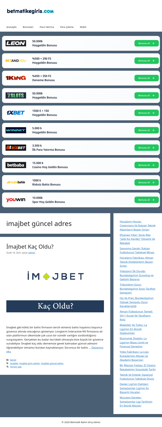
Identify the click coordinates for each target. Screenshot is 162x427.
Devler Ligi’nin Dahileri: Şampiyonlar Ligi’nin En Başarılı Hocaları (134, 388)
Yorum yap (16, 366)
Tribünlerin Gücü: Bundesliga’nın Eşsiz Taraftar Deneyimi (138, 288)
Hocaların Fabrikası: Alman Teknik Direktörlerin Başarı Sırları (136, 262)
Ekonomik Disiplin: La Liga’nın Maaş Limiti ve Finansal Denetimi (134, 342)
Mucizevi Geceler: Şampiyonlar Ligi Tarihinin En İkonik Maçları (136, 401)
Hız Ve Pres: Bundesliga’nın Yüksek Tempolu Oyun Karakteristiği (137, 302)
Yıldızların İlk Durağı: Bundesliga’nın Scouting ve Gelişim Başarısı (137, 275)
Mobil (83, 26)
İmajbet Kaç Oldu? (29, 246)
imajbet (14, 363)
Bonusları (28, 26)
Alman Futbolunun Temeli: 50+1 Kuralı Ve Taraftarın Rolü (136, 315)
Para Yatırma (47, 26)
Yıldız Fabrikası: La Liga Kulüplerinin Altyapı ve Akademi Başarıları (134, 356)
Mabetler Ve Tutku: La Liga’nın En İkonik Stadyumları (133, 329)
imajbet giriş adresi (29, 363)
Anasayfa (11, 26)
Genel (13, 359)
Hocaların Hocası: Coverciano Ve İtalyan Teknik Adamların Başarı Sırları (138, 225)
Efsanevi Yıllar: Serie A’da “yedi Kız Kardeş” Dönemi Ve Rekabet (137, 239)
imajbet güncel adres (52, 363)
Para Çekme (67, 26)
